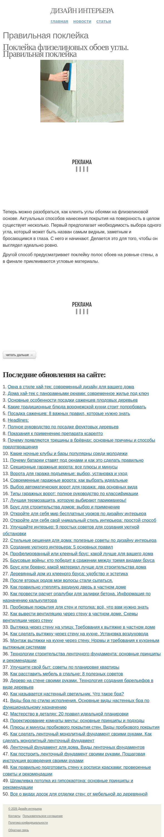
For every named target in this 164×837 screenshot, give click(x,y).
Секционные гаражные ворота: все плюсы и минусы (64, 467)
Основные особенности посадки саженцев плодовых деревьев (73, 400)
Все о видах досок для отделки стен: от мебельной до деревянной (79, 794)
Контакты (14, 816)
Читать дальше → (19, 355)
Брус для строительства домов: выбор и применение (65, 507)
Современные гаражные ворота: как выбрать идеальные (69, 480)
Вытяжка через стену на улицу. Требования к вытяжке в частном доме (82, 627)
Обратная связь (18, 830)
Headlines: (18, 420)
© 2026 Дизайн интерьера (25, 808)
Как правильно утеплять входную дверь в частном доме (68, 587)
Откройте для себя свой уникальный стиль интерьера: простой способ (83, 520)
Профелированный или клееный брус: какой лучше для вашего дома (81, 553)
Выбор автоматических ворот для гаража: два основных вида (74, 487)
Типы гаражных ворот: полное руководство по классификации (74, 493)
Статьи (103, 21)
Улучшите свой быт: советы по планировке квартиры (64, 667)
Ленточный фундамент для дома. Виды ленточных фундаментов (77, 747)
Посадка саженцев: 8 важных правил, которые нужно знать (69, 413)
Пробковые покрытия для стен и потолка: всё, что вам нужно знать (79, 607)
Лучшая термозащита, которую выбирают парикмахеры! (68, 500)
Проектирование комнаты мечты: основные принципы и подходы (77, 720)
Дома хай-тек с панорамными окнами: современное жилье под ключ (78, 393)
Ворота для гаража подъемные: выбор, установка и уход (68, 473)
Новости (82, 21)
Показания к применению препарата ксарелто (55, 433)
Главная (59, 21)
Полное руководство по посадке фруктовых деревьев (63, 426)
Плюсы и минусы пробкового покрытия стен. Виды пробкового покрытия (85, 727)
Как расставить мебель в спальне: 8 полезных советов (66, 673)
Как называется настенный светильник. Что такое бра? (67, 694)
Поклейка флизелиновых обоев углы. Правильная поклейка (65, 50)
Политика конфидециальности (28, 822)
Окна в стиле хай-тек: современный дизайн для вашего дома (71, 386)
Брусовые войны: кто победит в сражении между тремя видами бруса (82, 560)
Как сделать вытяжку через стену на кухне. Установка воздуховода (79, 633)
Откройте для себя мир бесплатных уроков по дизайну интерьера (78, 513)
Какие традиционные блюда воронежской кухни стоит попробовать (77, 406)
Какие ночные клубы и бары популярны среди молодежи (69, 453)
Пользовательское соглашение (43, 816)
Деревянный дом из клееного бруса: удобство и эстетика (69, 573)
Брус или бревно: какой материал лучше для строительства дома (78, 567)
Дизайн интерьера (81, 11)
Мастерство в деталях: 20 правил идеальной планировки (69, 714)
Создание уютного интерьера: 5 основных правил (61, 547)
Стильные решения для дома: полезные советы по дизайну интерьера (83, 540)
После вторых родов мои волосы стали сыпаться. (61, 580)
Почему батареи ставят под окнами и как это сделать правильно (77, 460)
